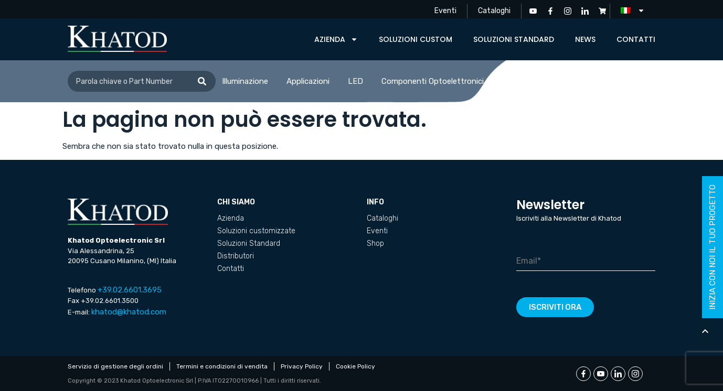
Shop (375, 243)
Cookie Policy (355, 366)
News (585, 39)
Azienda (336, 39)
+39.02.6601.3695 (130, 290)
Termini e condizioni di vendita (222, 366)
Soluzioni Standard (513, 39)
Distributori (235, 256)
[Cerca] (202, 81)
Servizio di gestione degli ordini (115, 366)
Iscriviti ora (555, 307)
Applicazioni (307, 81)
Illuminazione (245, 81)
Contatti (635, 39)
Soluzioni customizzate (256, 230)
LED (355, 81)
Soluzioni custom (415, 39)
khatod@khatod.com (128, 312)
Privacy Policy (302, 366)
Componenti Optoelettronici (432, 81)
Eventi (445, 10)
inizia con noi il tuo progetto (712, 247)
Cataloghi (494, 10)
